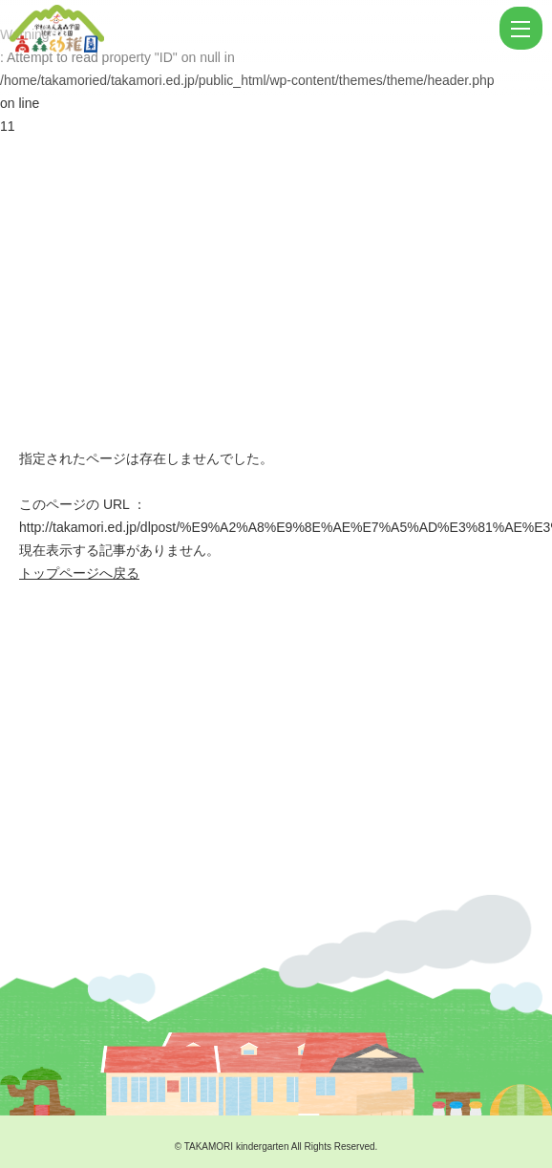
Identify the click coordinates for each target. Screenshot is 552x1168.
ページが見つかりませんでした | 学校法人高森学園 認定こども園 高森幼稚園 (252, 29)
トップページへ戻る (79, 573)
